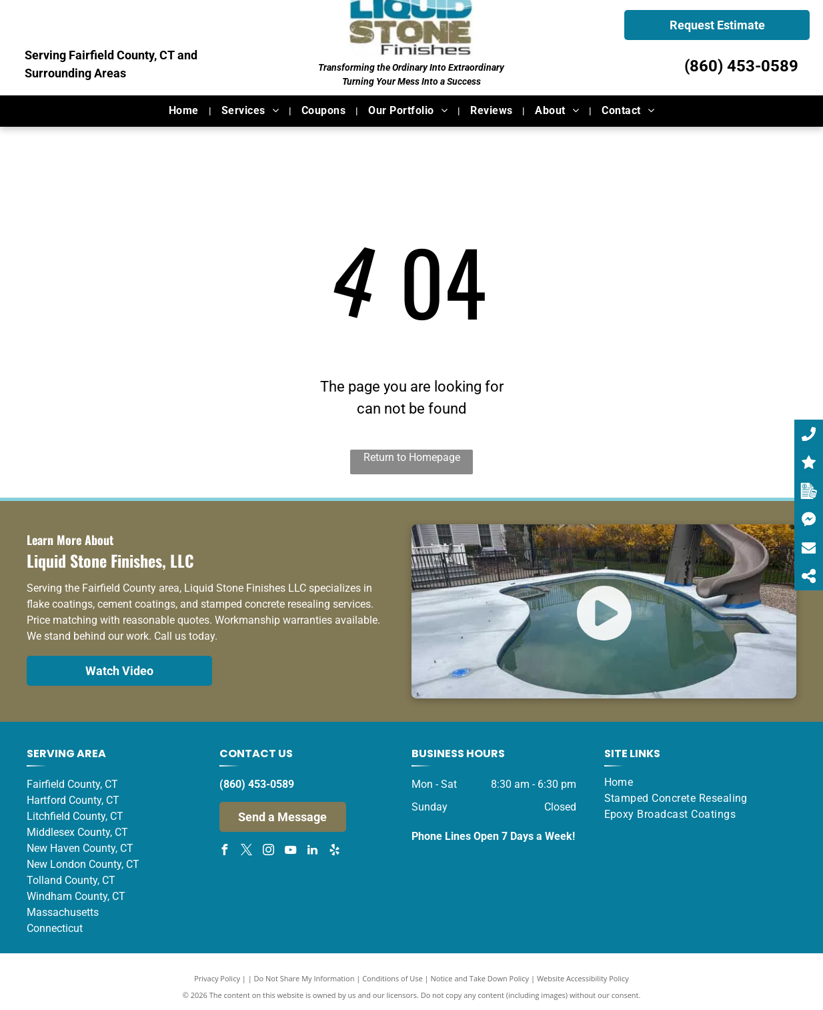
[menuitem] (185, 110)
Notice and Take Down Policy (480, 978)
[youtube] (290, 851)
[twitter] (246, 851)
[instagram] (268, 851)
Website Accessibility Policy (583, 978)
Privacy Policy (217, 978)
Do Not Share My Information (304, 978)
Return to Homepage (411, 457)
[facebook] (224, 851)
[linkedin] (312, 851)
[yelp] (334, 851)
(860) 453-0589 (741, 66)
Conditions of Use (392, 978)
